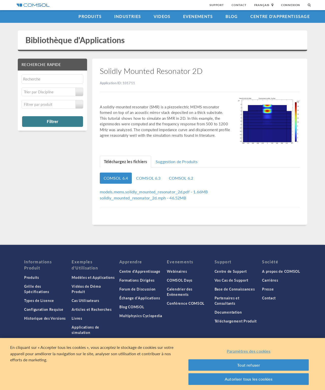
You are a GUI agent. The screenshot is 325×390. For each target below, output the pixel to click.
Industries (127, 16)
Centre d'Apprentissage (280, 16)
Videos (162, 16)
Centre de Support (231, 271)
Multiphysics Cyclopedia (140, 315)
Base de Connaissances (235, 289)
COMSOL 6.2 (181, 178)
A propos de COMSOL (281, 271)
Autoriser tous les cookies (248, 379)
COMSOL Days (179, 280)
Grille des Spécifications (36, 289)
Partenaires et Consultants (227, 300)
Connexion (290, 5)
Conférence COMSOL (185, 303)
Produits (90, 16)
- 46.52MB (143, 198)
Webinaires (177, 271)
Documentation (228, 312)
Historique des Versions (45, 318)
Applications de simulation (85, 330)
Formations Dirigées (137, 280)
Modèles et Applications (93, 277)
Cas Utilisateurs (85, 300)
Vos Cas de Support (231, 280)
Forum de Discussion (137, 289)
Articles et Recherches (91, 309)
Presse (268, 289)
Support (216, 5)
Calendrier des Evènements (179, 291)
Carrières (270, 280)
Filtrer (52, 121)
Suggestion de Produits (177, 161)
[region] (162, 364)
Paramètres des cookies (249, 351)
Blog (231, 16)
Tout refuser (248, 365)
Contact (239, 5)
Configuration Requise (43, 309)
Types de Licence (39, 300)
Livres (77, 318)
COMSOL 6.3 (148, 178)
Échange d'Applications (139, 297)
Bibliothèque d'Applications (75, 40)
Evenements (198, 16)
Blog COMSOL (131, 306)
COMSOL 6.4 (116, 178)
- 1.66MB (154, 192)
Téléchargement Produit (236, 321)
